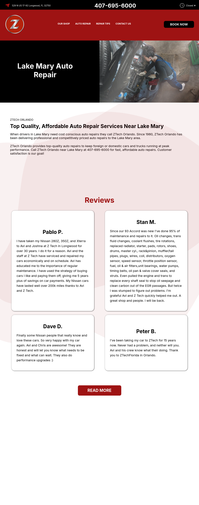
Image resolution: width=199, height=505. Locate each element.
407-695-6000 (115, 5)
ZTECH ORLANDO (21, 119)
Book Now (179, 24)
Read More (99, 390)
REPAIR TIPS (103, 23)
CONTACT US (123, 23)
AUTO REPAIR (83, 23)
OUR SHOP (64, 23)
